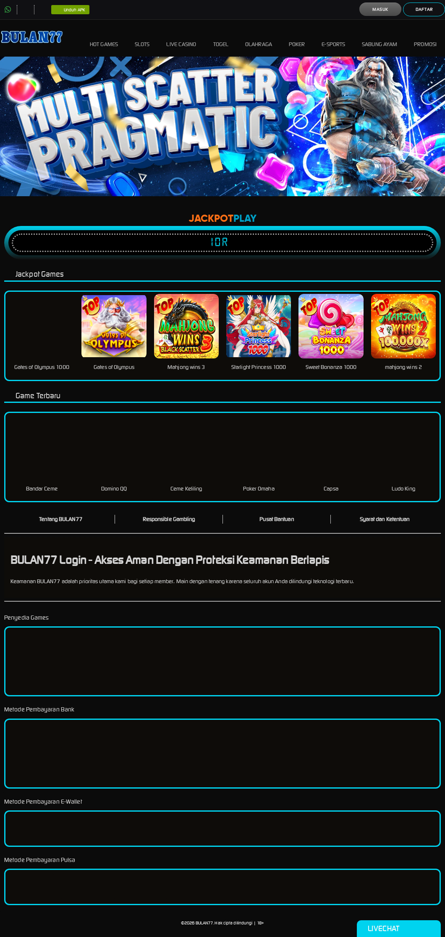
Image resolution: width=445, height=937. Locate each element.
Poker (297, 38)
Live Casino (181, 38)
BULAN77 (204, 923)
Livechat (398, 928)
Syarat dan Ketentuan (385, 519)
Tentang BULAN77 (60, 519)
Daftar (424, 9)
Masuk (380, 9)
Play (245, 219)
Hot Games (104, 38)
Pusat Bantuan (276, 519)
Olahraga (258, 38)
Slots (142, 38)
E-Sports (333, 38)
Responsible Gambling (169, 519)
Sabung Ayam (379, 38)
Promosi (425, 38)
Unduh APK (70, 10)
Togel (221, 38)
